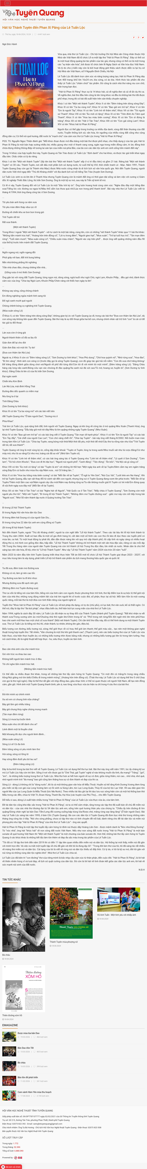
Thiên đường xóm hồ (12, 1015)
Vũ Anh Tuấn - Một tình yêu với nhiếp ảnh (116, 915)
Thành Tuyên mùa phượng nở (64, 942)
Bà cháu (6, 955)
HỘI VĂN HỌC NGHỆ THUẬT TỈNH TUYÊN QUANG (27, 1110)
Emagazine (10, 1025)
